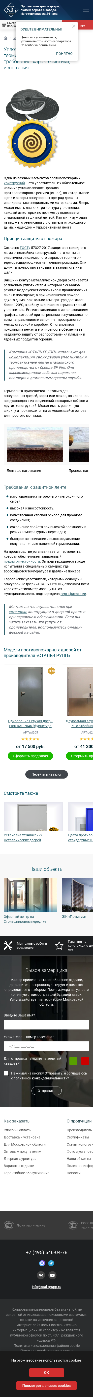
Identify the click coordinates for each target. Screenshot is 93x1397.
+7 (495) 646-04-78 (46, 1252)
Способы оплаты (17, 1132)
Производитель (79, 1132)
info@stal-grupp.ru (46, 1287)
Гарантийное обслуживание (26, 1175)
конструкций (14, 183)
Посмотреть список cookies (46, 1385)
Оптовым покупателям (22, 1154)
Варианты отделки (19, 1168)
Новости (74, 1175)
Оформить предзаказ (30, 756)
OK (46, 1372)
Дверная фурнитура (20, 1161)
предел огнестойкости (22, 561)
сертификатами (73, 594)
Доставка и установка (22, 1139)
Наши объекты (79, 1161)
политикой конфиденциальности (40, 1078)
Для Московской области (25, 1147)
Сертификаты (78, 1139)
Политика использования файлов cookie (47, 1346)
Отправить (47, 1091)
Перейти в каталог (46, 774)
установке (18, 612)
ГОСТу (25, 248)
